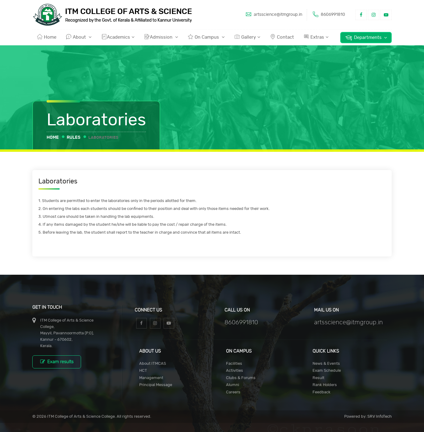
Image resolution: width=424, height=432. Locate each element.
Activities (234, 371)
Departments (366, 37)
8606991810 (328, 14)
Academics (118, 37)
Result (318, 378)
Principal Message (155, 385)
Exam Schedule (327, 371)
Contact (282, 37)
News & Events (326, 364)
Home (46, 37)
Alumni (232, 385)
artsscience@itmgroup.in (273, 14)
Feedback (321, 392)
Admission (161, 37)
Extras (316, 37)
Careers (233, 392)
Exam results (56, 361)
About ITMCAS (152, 364)
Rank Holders (325, 385)
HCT (143, 371)
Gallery (247, 37)
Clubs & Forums (241, 378)
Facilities (234, 364)
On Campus (206, 37)
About (79, 37)
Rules (73, 137)
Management (151, 378)
